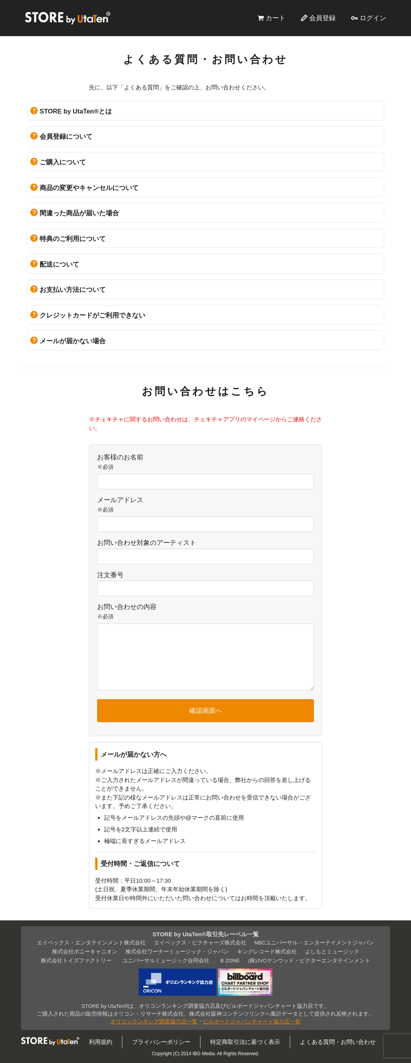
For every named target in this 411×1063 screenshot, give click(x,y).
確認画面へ (205, 710)
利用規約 (100, 1042)
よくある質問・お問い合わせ (338, 1042)
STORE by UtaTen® (67, 18)
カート (276, 17)
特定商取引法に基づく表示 (245, 1042)
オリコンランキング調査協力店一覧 (153, 1022)
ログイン (373, 17)
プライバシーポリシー (161, 1042)
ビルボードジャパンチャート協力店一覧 (252, 1022)
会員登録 (322, 17)
